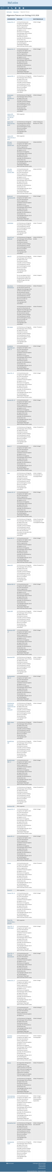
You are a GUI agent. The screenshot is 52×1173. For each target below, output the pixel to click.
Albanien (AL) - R (11, 49)
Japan (8, 473)
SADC (8, 787)
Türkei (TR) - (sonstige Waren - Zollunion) (11, 921)
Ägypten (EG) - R (11, 22)
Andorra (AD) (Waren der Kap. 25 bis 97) (11, 137)
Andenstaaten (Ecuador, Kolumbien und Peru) (10, 97)
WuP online (13, 2)
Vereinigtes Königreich (9, 1036)
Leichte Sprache (42, 1166)
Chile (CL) (9, 256)
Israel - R (9, 446)
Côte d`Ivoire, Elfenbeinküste (10, 286)
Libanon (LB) (10, 565)
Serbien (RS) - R (10, 836)
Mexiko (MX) (10, 611)
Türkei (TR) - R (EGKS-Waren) (10, 927)
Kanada (8, 519)
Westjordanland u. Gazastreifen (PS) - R (11, 1097)
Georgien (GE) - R (11, 400)
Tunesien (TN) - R (11, 893)
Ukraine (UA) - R (11, 980)
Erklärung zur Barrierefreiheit (39, 1163)
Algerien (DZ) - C (11, 76)
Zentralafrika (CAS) (11, 1123)
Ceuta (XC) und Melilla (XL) (10, 238)
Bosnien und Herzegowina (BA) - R (11, 197)
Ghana (8, 427)
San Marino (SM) (10, 806)
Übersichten (16, 12)
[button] (2, 8)
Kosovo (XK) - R (10, 538)
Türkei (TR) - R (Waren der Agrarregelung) (10, 955)
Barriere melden (42, 1165)
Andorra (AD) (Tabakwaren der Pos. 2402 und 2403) (10, 116)
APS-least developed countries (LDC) (10, 143)
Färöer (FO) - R (10, 373)
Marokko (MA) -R (11, 584)
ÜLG (8, 1007)
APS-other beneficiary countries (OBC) (10, 170)
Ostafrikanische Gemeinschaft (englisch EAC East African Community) (11, 706)
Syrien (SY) (9, 890)
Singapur (9, 863)
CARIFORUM (10, 223)
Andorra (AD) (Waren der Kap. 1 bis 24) (11, 123)
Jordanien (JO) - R (11, 492)
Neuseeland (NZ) (11, 657)
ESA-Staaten (10, 327)
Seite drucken (10, 1163)
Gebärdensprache (42, 1168)
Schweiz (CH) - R (11, 809)
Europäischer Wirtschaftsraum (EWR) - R (11, 347)
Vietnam (9, 1063)
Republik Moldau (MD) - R (11, 761)
